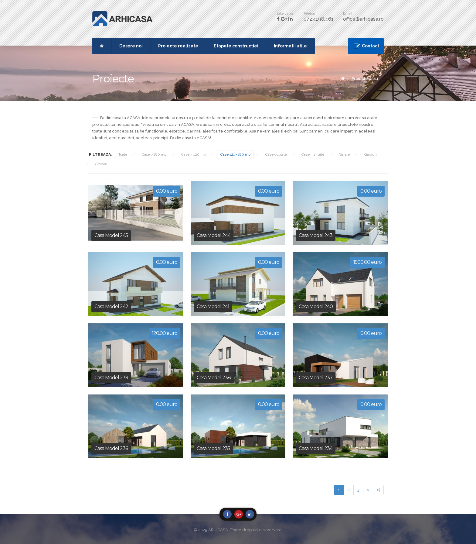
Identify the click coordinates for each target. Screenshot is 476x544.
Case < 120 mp (194, 154)
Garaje (347, 154)
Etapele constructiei (236, 45)
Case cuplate (278, 154)
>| (378, 490)
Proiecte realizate (178, 45)
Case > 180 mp (154, 154)
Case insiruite (315, 154)
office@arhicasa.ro (363, 19)
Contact (370, 45)
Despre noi (131, 45)
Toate (122, 154)
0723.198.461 (319, 19)
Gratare (101, 164)
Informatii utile (290, 45)
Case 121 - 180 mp (237, 154)
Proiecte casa (365, 78)
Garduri (374, 154)
